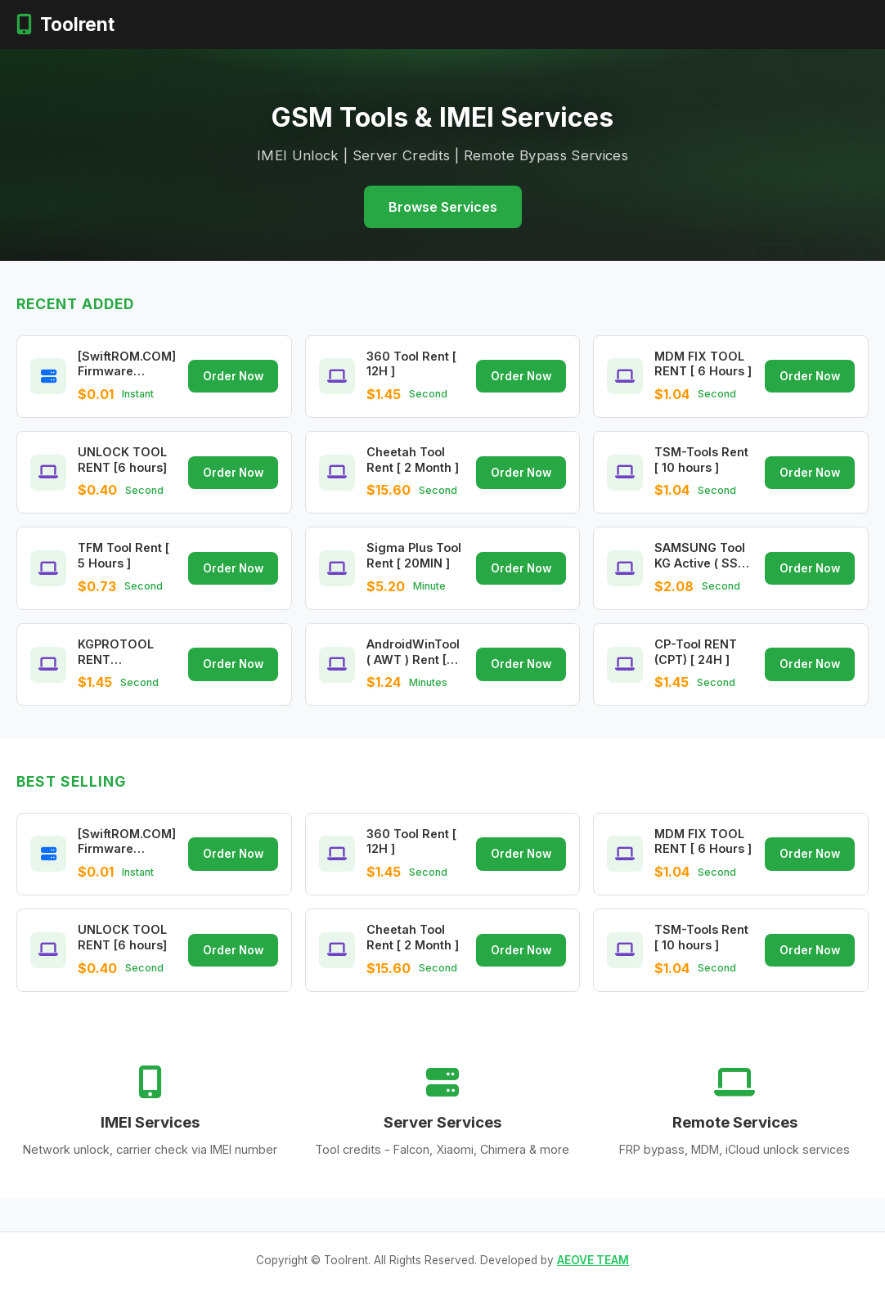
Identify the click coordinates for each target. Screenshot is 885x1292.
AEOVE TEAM (593, 1260)
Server (360, 24)
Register (827, 24)
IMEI (304, 24)
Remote (428, 24)
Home (258, 24)
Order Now (233, 376)
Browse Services (443, 207)
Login (745, 24)
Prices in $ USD (647, 24)
